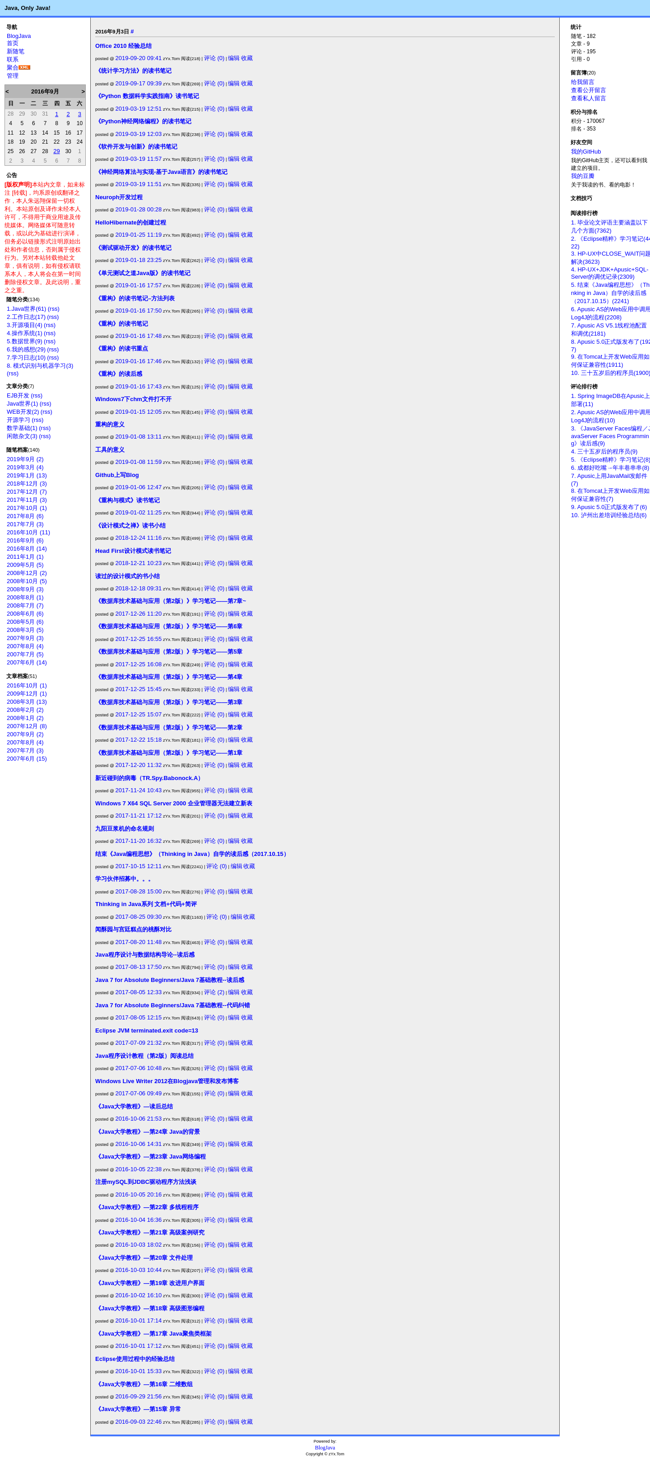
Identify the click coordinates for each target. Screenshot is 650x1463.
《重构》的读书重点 (121, 348)
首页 (13, 43)
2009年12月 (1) (27, 693)
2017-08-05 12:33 (139, 992)
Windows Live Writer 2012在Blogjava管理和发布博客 (167, 1081)
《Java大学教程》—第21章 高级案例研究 (149, 1232)
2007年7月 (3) (25, 750)
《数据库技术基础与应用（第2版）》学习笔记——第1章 (168, 752)
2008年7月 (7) (25, 605)
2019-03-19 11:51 (139, 184)
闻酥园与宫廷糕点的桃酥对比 (133, 929)
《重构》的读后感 (118, 373)
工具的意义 (110, 449)
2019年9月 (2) (25, 459)
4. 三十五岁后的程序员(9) (604, 451)
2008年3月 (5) (25, 629)
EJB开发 (18, 395)
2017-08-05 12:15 (139, 1017)
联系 (13, 59)
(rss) (54, 308)
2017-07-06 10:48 (139, 1068)
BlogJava (19, 36)
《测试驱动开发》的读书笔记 (133, 247)
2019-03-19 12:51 (139, 108)
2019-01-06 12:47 (139, 487)
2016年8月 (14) (27, 548)
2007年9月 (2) (25, 734)
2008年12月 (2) (27, 573)
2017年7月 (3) (25, 524)
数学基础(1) (22, 428)
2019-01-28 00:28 (139, 209)
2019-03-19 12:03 (139, 134)
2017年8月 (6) (25, 516)
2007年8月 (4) (25, 646)
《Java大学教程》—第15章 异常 (138, 1409)
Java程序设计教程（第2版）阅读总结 (144, 1055)
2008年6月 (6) (25, 613)
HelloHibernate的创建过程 (130, 222)
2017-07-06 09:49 (139, 1093)
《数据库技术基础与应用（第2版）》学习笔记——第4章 (168, 676)
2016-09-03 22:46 (139, 1421)
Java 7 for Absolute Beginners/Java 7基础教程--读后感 (169, 980)
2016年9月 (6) (25, 540)
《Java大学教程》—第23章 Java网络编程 (150, 1156)
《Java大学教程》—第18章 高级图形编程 (149, 1308)
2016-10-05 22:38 (139, 1169)
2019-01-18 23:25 (139, 260)
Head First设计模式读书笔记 (133, 550)
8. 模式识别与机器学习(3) (40, 365)
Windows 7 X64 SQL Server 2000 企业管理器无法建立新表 (173, 803)
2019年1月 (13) (27, 475)
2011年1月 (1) (25, 556)
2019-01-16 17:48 (139, 335)
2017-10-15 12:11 (139, 866)
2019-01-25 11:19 (139, 234)
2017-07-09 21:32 (139, 1042)
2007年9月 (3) (25, 638)
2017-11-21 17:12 (139, 815)
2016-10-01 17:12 (139, 1345)
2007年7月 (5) (25, 654)
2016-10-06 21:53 (139, 1118)
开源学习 (18, 419)
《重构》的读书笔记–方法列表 (135, 298)
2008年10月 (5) (27, 581)
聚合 (13, 67)
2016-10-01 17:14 (139, 1320)
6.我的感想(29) (26, 349)
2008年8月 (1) (25, 597)
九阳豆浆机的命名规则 (124, 828)
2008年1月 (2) (25, 718)
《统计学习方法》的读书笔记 (133, 70)
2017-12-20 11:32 (139, 765)
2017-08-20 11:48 (139, 942)
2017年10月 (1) (27, 508)
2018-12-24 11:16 (139, 537)
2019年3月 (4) (25, 467)
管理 (13, 75)
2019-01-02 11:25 (139, 512)
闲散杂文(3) (22, 436)
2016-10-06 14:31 (139, 1143)
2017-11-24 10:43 (139, 790)
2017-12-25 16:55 (139, 639)
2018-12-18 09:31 (139, 588)
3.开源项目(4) (24, 325)
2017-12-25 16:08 (139, 664)
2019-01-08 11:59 (139, 461)
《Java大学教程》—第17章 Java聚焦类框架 (153, 1333)
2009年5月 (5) (25, 564)
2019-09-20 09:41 (139, 58)
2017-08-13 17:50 (139, 966)
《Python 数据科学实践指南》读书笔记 (147, 96)
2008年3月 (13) (27, 701)
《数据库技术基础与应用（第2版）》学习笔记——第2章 (168, 727)
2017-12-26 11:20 (139, 613)
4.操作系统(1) (24, 333)
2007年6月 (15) (27, 758)
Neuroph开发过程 (119, 197)
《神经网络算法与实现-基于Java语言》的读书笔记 (161, 171)
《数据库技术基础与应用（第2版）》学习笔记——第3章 (168, 702)
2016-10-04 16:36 (139, 1219)
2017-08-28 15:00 (139, 891)
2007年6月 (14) (27, 662)
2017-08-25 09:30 (139, 916)
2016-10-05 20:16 (139, 1194)
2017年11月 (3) (27, 499)
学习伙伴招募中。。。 (124, 878)
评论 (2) (214, 992)
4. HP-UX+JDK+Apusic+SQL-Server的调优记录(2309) (610, 273)
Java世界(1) (22, 403)
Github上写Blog (117, 475)
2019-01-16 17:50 (139, 310)
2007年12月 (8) (27, 726)
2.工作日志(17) (26, 316)
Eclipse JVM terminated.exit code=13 (146, 1030)
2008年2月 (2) (25, 709)
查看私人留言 (588, 98)
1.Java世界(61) (26, 308)
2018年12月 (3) (27, 483)
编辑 (234, 58)
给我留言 (582, 82)
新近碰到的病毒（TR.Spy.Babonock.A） (149, 778)
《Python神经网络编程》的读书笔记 (143, 121)
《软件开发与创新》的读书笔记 (136, 146)
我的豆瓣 (582, 176)
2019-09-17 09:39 (139, 83)
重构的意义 (110, 424)
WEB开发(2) (23, 411)
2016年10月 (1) (27, 685)
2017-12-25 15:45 (139, 689)
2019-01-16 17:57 (139, 285)
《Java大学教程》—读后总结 (134, 1106)
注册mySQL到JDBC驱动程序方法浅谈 (145, 1181)
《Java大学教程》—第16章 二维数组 (144, 1384)
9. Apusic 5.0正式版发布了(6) (609, 507)
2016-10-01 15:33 (139, 1371)
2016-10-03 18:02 (139, 1244)
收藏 (247, 58)
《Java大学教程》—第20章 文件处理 (144, 1257)
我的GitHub (586, 151)
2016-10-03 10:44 (139, 1270)
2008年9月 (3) (25, 589)
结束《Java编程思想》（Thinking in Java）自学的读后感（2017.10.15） (192, 854)
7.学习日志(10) (26, 357)
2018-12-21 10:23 (139, 563)
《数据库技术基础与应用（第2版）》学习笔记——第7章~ (170, 601)
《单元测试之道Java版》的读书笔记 (142, 273)
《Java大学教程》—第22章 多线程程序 (147, 1207)
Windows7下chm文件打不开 (133, 399)
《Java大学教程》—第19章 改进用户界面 (149, 1283)
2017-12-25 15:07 (139, 714)
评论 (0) (214, 58)
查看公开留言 (588, 90)
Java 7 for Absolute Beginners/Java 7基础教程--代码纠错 (172, 1005)
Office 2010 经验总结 (123, 45)
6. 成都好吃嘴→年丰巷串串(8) (610, 467)
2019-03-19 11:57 (139, 158)
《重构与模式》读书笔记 (127, 500)
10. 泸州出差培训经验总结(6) (609, 515)
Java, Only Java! (28, 8)
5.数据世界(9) (24, 341)
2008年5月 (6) (25, 621)
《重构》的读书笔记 (121, 323)
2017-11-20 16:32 (139, 840)
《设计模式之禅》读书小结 (130, 525)
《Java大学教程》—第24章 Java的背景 (147, 1131)
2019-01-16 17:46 (139, 361)
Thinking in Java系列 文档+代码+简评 (146, 904)
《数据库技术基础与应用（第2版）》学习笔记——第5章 (168, 651)
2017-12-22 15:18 (139, 739)
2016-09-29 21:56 (139, 1396)
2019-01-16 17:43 (139, 386)
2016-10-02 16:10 (139, 1295)
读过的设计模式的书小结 (127, 576)
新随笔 (15, 51)
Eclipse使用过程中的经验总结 (135, 1358)
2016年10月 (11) (28, 532)
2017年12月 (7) (27, 491)
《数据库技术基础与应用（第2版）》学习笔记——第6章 (168, 626)
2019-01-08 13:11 (139, 436)
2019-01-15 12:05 (139, 411)
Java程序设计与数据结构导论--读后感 (145, 954)
